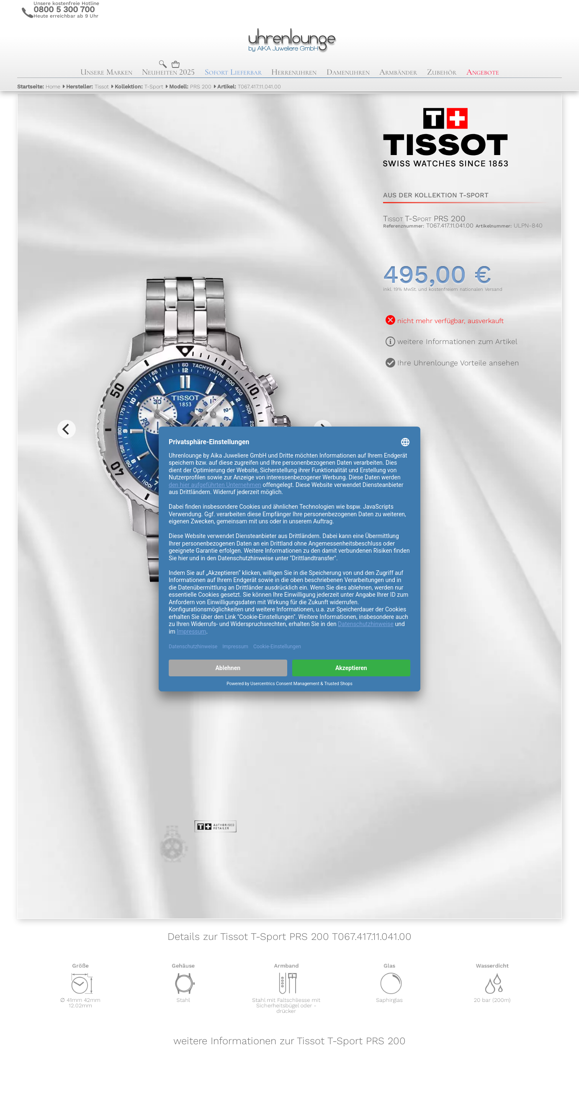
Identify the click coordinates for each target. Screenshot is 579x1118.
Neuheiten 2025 (168, 72)
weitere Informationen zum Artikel (457, 341)
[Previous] (66, 429)
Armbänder (398, 72)
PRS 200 (190, 86)
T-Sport (139, 86)
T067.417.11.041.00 (249, 86)
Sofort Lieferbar (233, 72)
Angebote (482, 72)
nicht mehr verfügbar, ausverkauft (450, 321)
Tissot (87, 86)
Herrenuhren (294, 72)
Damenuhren (348, 72)
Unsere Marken (106, 72)
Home (38, 86)
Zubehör (441, 72)
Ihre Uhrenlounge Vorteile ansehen (458, 363)
